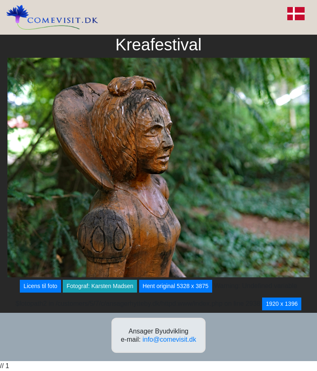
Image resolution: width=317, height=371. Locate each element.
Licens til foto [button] (40, 286)
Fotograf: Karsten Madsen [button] (99, 286)
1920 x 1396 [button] (282, 303)
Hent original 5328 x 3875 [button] (176, 286)
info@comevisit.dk (169, 339)
